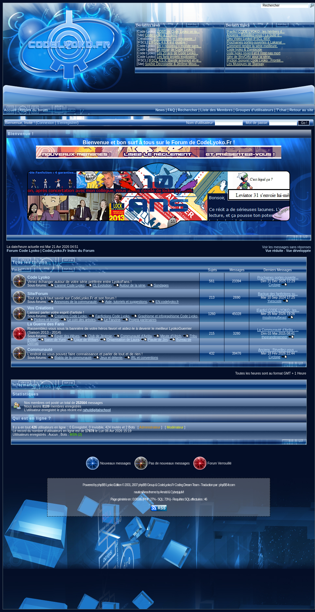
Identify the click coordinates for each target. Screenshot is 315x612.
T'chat (281, 110)
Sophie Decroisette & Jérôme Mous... (172, 64)
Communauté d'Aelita (136, 336)
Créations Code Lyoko (71, 316)
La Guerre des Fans (45, 324)
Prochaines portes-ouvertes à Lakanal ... (256, 42)
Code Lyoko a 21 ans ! (161, 35)
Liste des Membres (216, 110)
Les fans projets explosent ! (177, 57)
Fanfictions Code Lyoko (113, 316)
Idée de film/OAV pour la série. (249, 57)
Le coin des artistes (81, 320)
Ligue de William (86, 339)
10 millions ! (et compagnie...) (174, 39)
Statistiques (25, 394)
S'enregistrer (67, 123)
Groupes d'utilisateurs (254, 110)
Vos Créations (40, 308)
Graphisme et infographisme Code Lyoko (167, 316)
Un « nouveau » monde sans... (179, 46)
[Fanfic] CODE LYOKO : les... (277, 310)
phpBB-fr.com (227, 485)
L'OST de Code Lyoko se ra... (178, 31)
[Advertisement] (158, 564)
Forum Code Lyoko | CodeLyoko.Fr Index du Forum (51, 251)
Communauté (40, 349)
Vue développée (298, 251)
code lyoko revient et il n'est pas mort (253, 53)
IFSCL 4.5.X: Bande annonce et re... (175, 60)
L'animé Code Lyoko (69, 285)
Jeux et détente (111, 357)
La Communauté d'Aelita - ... (277, 330)
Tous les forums (29, 262)
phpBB (101, 485)
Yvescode (274, 301)
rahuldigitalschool (96, 410)
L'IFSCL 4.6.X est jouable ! (168, 42)
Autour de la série (132, 285)
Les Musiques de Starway (245, 64)
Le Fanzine (112, 320)
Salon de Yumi (55, 339)
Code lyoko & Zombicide (244, 49)
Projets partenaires (142, 320)
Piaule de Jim (157, 339)
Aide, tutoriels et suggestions (126, 302)
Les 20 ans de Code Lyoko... (177, 53)
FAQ (171, 110)
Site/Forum (37, 293)
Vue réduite (274, 251)
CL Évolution (102, 285)
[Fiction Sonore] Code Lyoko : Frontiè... (255, 60)
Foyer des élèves (67, 336)
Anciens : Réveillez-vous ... (277, 350)
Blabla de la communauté (73, 357)
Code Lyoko (38, 277)
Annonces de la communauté (75, 302)
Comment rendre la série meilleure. (252, 46)
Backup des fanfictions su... (278, 294)
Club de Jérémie (100, 336)
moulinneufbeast (274, 317)
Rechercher (188, 110)
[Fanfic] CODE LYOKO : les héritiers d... (256, 31)
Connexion (45, 123)
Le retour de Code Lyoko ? (176, 49)
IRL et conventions (144, 357)
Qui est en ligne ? (31, 418)
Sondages (161, 285)
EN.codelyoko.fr (167, 302)
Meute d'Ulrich (170, 336)
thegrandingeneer (274, 337)
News (160, 110)
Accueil (10, 110)
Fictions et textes (46, 320)
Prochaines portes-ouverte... (278, 277)
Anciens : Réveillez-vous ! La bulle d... (254, 35)
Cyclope (274, 285)
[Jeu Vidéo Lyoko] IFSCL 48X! (248, 39)
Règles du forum (33, 110)
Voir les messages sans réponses (286, 247)
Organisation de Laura (123, 339)
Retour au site (301, 110)
